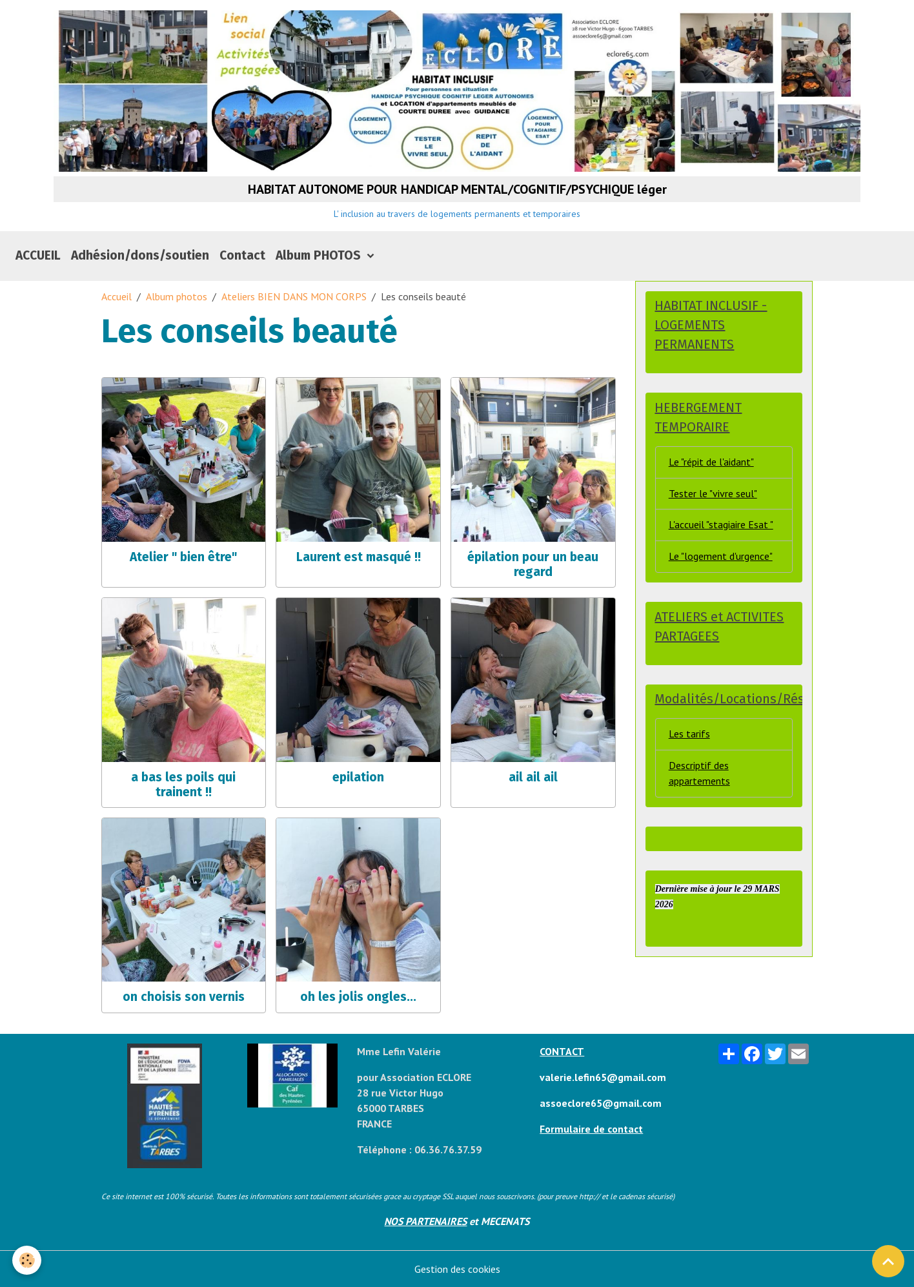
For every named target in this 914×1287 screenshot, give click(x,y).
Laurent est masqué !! (358, 557)
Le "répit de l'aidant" (711, 463)
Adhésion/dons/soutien (140, 256)
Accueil (116, 297)
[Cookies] (27, 1260)
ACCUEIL (38, 256)
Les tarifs (689, 735)
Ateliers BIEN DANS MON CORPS (294, 297)
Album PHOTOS (320, 256)
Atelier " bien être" (183, 557)
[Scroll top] (888, 1261)
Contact (242, 256)
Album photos (176, 297)
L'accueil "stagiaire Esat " (721, 526)
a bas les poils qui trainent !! (183, 785)
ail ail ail (533, 777)
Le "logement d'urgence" (721, 557)
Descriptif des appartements (699, 775)
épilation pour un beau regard (532, 565)
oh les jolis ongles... (358, 997)
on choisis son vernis (184, 997)
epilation (358, 777)
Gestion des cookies (457, 1268)
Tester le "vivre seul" (713, 494)
